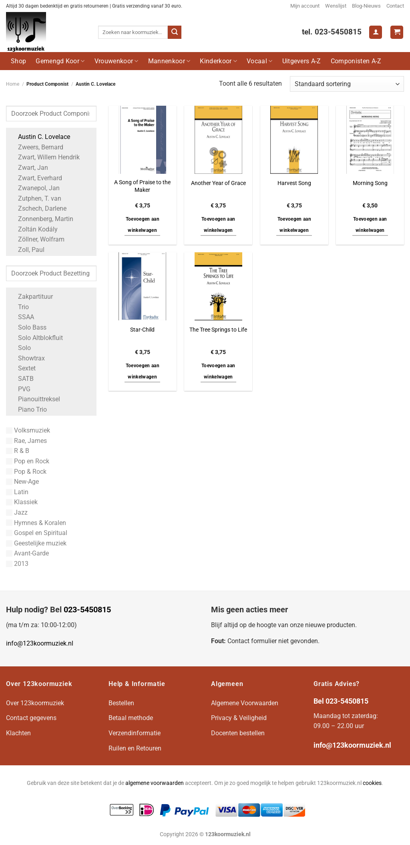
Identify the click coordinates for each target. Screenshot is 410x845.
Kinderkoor (218, 61)
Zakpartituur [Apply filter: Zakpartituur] (31, 296)
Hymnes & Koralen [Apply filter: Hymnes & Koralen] (36, 523)
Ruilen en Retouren (135, 748)
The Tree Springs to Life (218, 329)
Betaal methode (131, 718)
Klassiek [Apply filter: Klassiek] (22, 502)
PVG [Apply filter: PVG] (20, 389)
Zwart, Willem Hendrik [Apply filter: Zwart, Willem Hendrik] (45, 157)
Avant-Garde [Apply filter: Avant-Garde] (27, 553)
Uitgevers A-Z (301, 61)
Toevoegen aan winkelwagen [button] (143, 224)
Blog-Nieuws (366, 6)
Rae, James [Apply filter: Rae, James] (26, 441)
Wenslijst (335, 6)
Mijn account (305, 6)
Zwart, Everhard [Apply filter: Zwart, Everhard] (36, 178)
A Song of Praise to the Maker (142, 186)
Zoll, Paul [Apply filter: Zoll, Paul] (27, 250)
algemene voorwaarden (154, 783)
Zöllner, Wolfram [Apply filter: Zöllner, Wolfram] (37, 239)
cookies (372, 783)
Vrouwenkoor (116, 61)
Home (12, 84)
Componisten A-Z (356, 61)
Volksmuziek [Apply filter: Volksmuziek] (28, 430)
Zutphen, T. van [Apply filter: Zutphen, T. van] (35, 198)
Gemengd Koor (60, 61)
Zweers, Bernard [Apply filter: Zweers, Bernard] (36, 147)
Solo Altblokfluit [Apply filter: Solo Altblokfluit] (36, 338)
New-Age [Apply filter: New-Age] (22, 481)
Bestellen (121, 703)
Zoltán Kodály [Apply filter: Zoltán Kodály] (34, 229)
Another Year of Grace (218, 183)
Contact (395, 6)
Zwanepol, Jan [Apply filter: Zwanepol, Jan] (35, 188)
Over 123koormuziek (35, 703)
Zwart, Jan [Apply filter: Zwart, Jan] (29, 167)
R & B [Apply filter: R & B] (17, 451)
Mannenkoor (169, 61)
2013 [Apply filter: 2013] (17, 563)
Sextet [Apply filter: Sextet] (23, 368)
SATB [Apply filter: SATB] (22, 378)
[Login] (375, 32)
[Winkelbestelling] (347, 84)
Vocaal (259, 61)
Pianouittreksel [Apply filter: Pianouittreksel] (35, 399)
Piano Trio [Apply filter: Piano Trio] (28, 409)
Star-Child (142, 329)
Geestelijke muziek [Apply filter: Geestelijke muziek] (36, 543)
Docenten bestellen (238, 733)
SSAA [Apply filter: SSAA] (22, 317)
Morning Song (370, 183)
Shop (18, 61)
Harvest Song (294, 183)
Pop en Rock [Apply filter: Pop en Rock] (27, 461)
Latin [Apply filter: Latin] (17, 492)
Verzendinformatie (135, 733)
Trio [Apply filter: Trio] (19, 307)
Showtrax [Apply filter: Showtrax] (27, 358)
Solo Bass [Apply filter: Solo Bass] (28, 327)
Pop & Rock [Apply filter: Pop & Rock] (26, 471)
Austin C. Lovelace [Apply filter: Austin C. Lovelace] (40, 137)
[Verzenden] (174, 32)
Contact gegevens (31, 718)
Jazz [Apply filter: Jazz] (17, 512)
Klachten (18, 733)
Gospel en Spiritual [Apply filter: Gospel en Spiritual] (36, 533)
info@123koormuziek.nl (39, 643)
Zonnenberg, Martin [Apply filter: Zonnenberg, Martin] (41, 219)
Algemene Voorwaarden (244, 703)
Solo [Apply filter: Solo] (20, 348)
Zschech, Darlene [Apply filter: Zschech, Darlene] (38, 208)
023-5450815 (87, 609)
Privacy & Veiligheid (239, 718)
